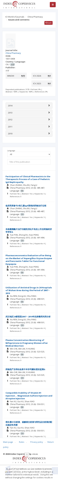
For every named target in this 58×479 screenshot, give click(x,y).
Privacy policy (36, 442)
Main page (8, 442)
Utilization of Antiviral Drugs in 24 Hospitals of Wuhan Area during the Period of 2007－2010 (29, 290)
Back (48, 22)
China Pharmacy (35, 16)
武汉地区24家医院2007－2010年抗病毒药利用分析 (28, 316)
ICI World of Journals (14, 16)
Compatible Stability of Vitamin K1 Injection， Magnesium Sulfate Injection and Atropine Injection (29, 395)
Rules (21, 442)
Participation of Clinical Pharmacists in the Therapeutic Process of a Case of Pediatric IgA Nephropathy (28, 179)
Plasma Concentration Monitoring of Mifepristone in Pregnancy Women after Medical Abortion (27, 343)
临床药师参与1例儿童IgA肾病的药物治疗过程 (26, 205)
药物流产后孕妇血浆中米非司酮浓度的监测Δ (25, 369)
